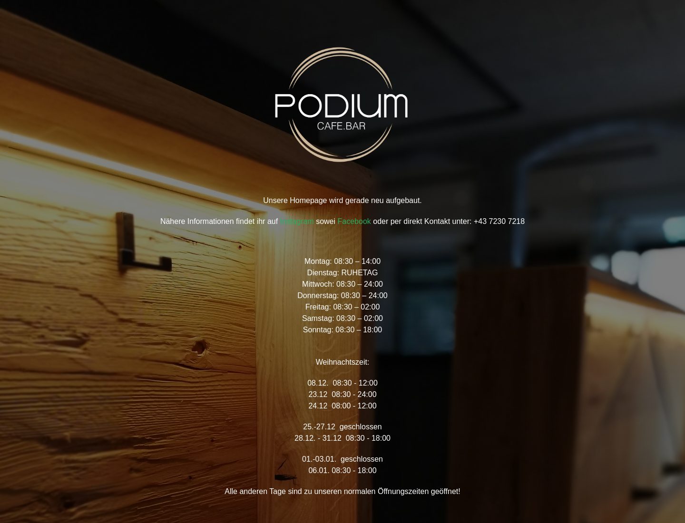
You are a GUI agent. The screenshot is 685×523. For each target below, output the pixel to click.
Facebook (354, 221)
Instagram (297, 221)
